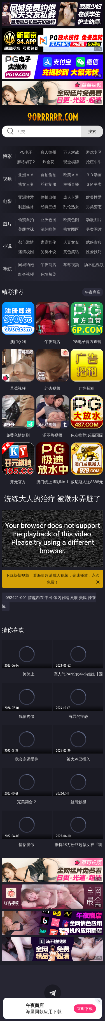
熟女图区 (71, 229)
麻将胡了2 (26, 161)
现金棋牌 (71, 161)
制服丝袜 (26, 206)
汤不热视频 (94, 264)
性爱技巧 (94, 251)
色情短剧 (48, 274)
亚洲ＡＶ (26, 174)
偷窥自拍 (26, 219)
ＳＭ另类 (94, 184)
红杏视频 (26, 274)
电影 (7, 201)
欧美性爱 (94, 197)
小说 (7, 246)
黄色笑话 (71, 251)
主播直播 (71, 184)
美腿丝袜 (26, 229)
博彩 (7, 156)
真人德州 (48, 152)
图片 (7, 224)
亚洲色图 (48, 219)
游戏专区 (94, 152)
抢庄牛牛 (94, 161)
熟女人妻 (26, 184)
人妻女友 (71, 242)
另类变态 (94, 206)
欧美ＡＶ (71, 174)
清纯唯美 (48, 229)
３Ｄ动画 (94, 174)
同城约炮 (26, 264)
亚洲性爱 (26, 197)
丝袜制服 (48, 184)
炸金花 (48, 161)
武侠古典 (94, 242)
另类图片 (94, 229)
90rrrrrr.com (52, 117)
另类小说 (48, 251)
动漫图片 (94, 219)
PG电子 (25, 152)
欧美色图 (71, 219)
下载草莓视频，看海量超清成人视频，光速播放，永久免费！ (53, 579)
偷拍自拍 (48, 197)
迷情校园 (26, 251)
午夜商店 (48, 264)
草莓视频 (71, 264)
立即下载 (85, 1008)
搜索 (92, 131)
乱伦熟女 (71, 206)
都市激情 (26, 242)
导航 (7, 269)
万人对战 (71, 152)
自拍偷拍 (48, 174)
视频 (7, 179)
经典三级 (48, 206)
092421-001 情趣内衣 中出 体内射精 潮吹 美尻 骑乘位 (49, 602)
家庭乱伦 (48, 242)
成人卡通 (71, 197)
